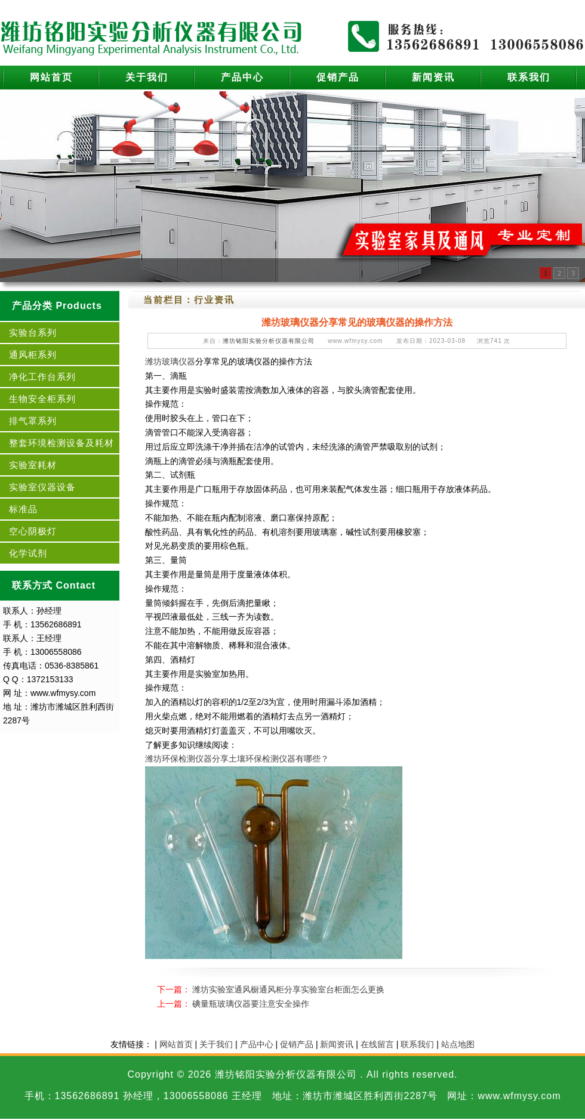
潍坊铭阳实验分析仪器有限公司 (269, 341)
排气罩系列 (33, 421)
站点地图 (458, 1044)
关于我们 (146, 77)
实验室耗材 (33, 465)
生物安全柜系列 (42, 399)
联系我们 (528, 77)
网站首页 (51, 77)
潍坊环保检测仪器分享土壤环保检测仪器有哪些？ (237, 758)
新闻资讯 (433, 77)
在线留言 (377, 1044)
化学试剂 (28, 553)
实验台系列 (33, 332)
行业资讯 (214, 300)
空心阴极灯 (33, 531)
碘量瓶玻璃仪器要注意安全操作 (250, 1003)
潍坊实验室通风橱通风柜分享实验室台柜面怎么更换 (288, 989)
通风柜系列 (33, 354)
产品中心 (242, 77)
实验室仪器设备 (42, 487)
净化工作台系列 (42, 377)
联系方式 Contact (54, 585)
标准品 (23, 509)
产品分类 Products (57, 306)
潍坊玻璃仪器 (170, 361)
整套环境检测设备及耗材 (61, 443)
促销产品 (337, 77)
